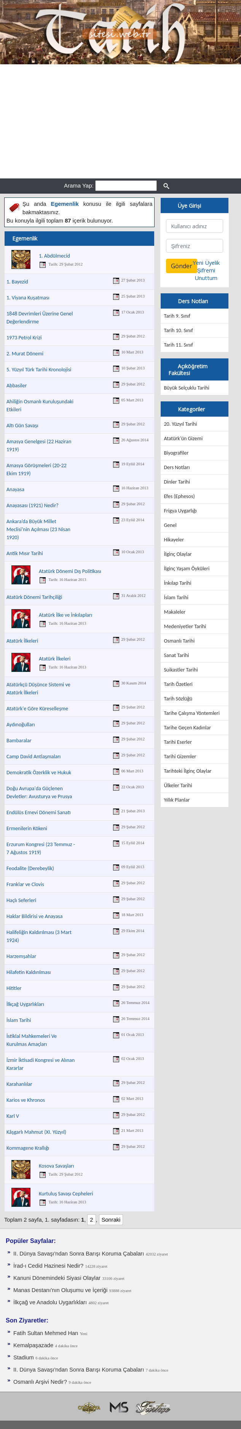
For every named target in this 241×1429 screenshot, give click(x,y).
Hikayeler (174, 539)
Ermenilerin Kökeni (26, 828)
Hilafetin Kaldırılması (28, 972)
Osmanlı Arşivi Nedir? (40, 1382)
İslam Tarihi (18, 1020)
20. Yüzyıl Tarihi (180, 424)
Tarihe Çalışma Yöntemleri (192, 713)
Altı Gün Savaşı (22, 425)
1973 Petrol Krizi (23, 337)
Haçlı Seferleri (21, 900)
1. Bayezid (17, 281)
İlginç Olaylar (178, 554)
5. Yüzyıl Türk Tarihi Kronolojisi (38, 369)
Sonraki (111, 1220)
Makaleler (174, 612)
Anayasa (15, 489)
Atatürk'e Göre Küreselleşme (37, 708)
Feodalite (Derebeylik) (30, 868)
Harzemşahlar (21, 956)
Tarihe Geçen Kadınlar (187, 727)
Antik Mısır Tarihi (24, 553)
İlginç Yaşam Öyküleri (186, 568)
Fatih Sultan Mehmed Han (45, 1333)
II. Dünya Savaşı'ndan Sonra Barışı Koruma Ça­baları (78, 1254)
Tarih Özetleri (178, 684)
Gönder (181, 266)
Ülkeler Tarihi (178, 785)
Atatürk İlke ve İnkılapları (65, 615)
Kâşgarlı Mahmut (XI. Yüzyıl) (36, 1132)
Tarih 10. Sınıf (178, 330)
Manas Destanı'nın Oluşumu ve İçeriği (60, 1290)
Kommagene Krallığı (27, 1148)
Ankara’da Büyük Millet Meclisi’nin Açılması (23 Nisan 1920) (38, 529)
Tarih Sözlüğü (178, 698)
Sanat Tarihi (176, 655)
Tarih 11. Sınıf (178, 345)
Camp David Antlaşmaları (33, 756)
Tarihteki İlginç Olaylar (187, 771)
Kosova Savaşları (56, 1166)
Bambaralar (19, 740)
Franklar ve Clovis (25, 884)
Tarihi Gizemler (180, 756)
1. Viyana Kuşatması (27, 297)
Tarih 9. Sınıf (177, 316)
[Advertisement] (120, 121)
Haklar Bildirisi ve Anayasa (34, 916)
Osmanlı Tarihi (179, 641)
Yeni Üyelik (206, 262)
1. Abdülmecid (54, 256)
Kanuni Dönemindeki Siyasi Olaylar (57, 1278)
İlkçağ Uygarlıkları (25, 1004)
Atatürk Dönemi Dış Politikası (70, 571)
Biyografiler (176, 453)
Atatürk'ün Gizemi (183, 438)
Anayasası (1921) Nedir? (32, 505)
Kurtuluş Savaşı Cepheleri (66, 1193)
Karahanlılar (19, 1084)
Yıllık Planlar (177, 800)
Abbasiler (16, 385)
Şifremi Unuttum (206, 274)
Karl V (12, 1116)
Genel (170, 525)
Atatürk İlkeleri (22, 641)
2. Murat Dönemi (24, 353)
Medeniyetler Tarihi (185, 626)
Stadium (23, 1357)
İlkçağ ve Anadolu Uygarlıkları (50, 1302)
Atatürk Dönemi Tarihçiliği (34, 597)
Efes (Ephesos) (179, 496)
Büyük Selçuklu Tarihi (186, 388)
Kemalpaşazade (33, 1345)
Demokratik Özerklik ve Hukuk (38, 772)
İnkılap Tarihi (177, 583)
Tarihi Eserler (178, 742)
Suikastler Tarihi (181, 670)
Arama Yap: (79, 185)
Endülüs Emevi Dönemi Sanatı (38, 812)
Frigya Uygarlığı (180, 511)
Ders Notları (177, 467)
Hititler (13, 988)
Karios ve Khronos (25, 1100)
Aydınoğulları (20, 724)
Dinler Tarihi (177, 482)
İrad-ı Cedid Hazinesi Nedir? (48, 1266)
